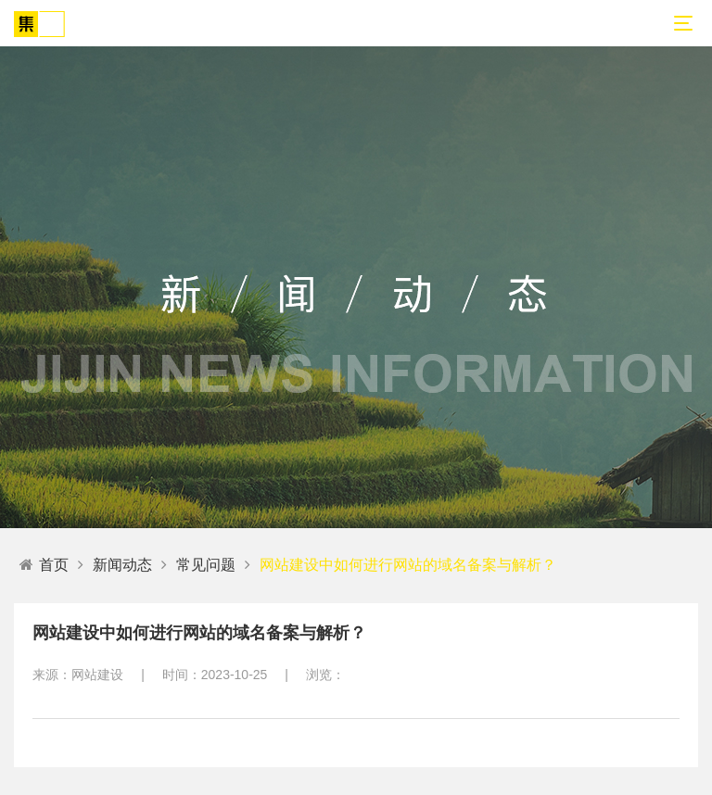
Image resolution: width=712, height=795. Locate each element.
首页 (44, 565)
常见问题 (205, 565)
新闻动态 (122, 565)
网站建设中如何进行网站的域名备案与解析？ (408, 565)
